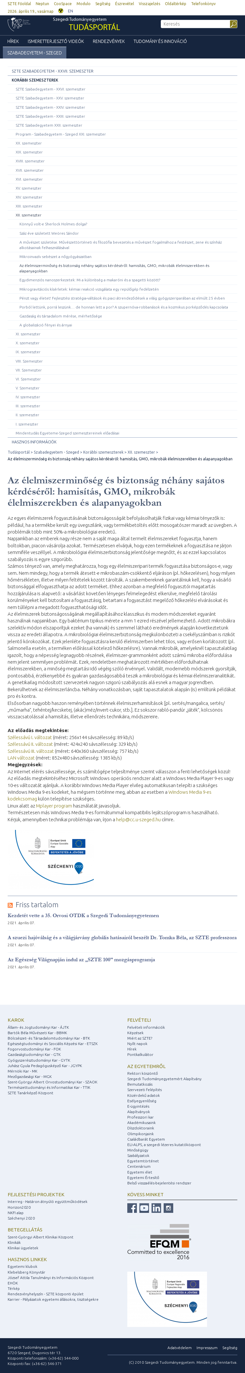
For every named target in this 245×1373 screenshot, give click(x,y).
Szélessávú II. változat (30, 744)
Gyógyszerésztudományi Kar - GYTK (39, 1060)
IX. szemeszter (28, 352)
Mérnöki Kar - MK (22, 1071)
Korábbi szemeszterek (35, 80)
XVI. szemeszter (29, 179)
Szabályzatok (138, 1155)
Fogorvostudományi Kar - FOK (34, 1049)
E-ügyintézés (138, 1106)
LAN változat (21, 758)
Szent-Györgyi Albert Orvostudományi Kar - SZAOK (52, 1082)
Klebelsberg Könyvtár (26, 1272)
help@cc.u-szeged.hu (138, 819)
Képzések (135, 1033)
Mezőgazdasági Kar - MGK (30, 1076)
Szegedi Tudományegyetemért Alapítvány (164, 1079)
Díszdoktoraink (140, 1128)
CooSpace (63, 4)
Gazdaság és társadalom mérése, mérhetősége (60, 316)
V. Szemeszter (28, 388)
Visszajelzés (149, 4)
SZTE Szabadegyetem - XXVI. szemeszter (50, 89)
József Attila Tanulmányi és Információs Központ (51, 1277)
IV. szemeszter (28, 397)
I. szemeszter (27, 424)
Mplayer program (54, 805)
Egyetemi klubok (22, 1266)
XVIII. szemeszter (30, 161)
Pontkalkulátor (140, 1054)
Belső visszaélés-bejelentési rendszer (159, 1183)
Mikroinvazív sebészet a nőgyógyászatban (55, 256)
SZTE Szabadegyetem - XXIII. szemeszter (50, 116)
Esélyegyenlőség (141, 1101)
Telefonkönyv (203, 4)
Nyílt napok (137, 1043)
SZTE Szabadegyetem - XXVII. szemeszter (52, 71)
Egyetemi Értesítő (143, 1177)
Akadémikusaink (141, 1122)
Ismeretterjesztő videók (56, 41)
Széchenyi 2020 (21, 1218)
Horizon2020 (19, 1207)
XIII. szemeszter (29, 206)
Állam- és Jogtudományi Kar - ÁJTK (38, 1027)
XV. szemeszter (28, 188)
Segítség (102, 4)
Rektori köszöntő (142, 1073)
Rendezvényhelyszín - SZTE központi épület (46, 1294)
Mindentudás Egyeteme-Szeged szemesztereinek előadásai (67, 433)
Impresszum (207, 1348)
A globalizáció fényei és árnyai (45, 325)
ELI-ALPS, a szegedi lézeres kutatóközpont (164, 1145)
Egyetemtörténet (143, 1161)
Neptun (42, 4)
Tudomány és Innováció (160, 41)
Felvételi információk (146, 1027)
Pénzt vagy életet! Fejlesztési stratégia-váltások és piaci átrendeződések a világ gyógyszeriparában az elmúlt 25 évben (122, 298)
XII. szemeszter (28, 215)
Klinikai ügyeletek (23, 1248)
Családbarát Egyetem (146, 1139)
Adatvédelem (179, 1348)
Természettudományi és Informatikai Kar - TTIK (49, 1087)
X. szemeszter (28, 343)
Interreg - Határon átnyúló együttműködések (47, 1201)
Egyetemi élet (139, 1172)
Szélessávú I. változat (30, 737)
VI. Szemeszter (28, 379)
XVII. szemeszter (30, 170)
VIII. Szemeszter (29, 361)
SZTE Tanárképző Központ (30, 1093)
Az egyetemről (146, 1066)
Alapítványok (138, 1112)
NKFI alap (16, 1213)
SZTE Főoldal (19, 4)
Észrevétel (124, 4)
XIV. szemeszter (29, 197)
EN (70, 11)
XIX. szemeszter (29, 152)
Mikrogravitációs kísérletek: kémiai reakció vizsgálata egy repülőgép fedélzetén (89, 289)
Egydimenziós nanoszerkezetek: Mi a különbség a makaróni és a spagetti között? (89, 280)
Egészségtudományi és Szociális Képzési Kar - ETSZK (53, 1043)
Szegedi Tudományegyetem (86, 25)
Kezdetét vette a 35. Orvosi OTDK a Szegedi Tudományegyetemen (83, 915)
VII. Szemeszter (29, 370)
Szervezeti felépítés (144, 1090)
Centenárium (139, 1166)
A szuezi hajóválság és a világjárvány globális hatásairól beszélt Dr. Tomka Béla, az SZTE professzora (122, 937)
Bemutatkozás (139, 1084)
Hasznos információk (34, 442)
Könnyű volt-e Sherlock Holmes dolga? (53, 224)
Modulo (84, 4)
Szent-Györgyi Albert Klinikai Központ (40, 1237)
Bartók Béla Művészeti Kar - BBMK (37, 1033)
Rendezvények (109, 41)
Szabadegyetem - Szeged (34, 52)
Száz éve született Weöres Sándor (49, 233)
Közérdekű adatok (143, 1095)
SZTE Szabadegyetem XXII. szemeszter (49, 125)
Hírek (13, 41)
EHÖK (13, 1283)
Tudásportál (19, 452)
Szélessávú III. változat (31, 751)
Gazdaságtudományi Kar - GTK (34, 1054)
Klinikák (14, 1242)
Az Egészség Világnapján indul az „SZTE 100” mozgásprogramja (81, 959)
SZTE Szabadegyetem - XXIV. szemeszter (50, 107)
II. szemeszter (27, 415)
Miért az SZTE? (139, 1038)
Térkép (14, 1288)
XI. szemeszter (28, 334)
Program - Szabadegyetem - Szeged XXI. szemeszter (61, 134)
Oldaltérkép (175, 4)
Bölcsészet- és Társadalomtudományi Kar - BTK (49, 1038)
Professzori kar (140, 1117)
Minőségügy (137, 1150)
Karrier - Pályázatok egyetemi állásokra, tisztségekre (53, 1299)
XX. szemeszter (29, 143)
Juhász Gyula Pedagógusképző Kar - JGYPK (45, 1066)
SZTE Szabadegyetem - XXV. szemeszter (50, 98)
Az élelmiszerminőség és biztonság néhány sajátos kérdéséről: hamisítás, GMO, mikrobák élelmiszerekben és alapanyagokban (114, 268)
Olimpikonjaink (140, 1134)
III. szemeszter (28, 406)
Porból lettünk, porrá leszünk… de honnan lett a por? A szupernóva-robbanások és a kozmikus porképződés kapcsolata (123, 307)
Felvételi (139, 1020)
